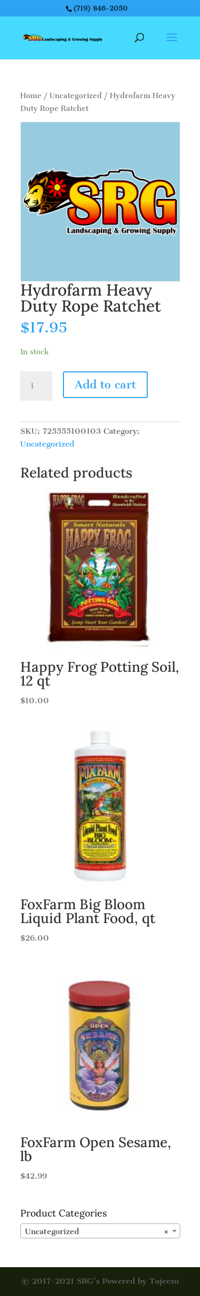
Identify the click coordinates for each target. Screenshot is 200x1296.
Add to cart (105, 384)
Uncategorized (76, 95)
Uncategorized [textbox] (97, 1231)
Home (31, 95)
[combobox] (100, 1230)
